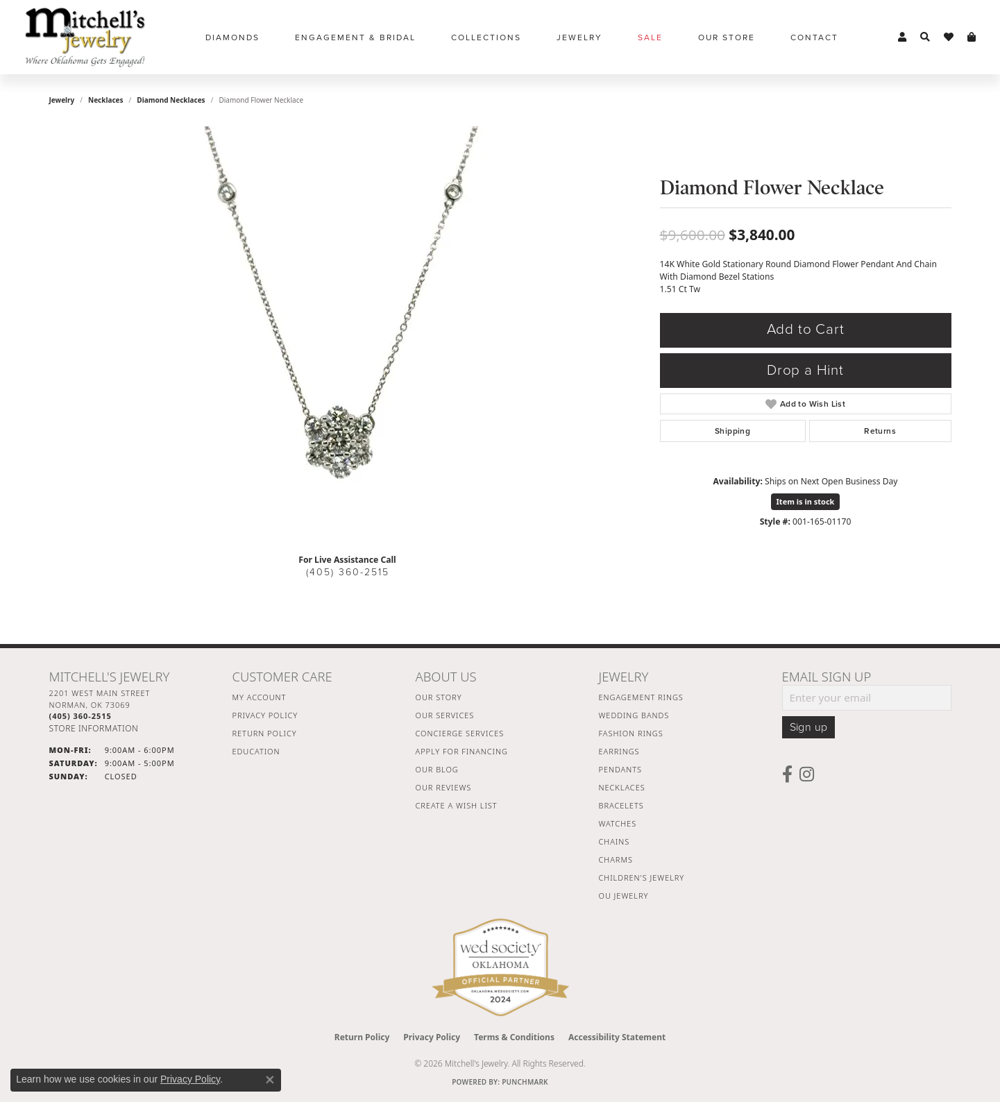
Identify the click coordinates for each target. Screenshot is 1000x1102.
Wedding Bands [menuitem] (634, 715)
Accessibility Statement (617, 1037)
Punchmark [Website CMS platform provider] (525, 1082)
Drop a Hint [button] (805, 370)
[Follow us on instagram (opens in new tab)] (806, 774)
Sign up (809, 727)
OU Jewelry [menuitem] (624, 895)
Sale (650, 37)
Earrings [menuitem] (619, 751)
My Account (259, 697)
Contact (814, 37)
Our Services (445, 715)
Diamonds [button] (232, 37)
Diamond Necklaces (171, 100)
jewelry (62, 100)
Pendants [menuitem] (620, 769)
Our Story (439, 697)
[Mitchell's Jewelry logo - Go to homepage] (85, 37)
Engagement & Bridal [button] (355, 37)
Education (256, 751)
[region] (347, 334)
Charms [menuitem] (616, 859)
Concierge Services (460, 733)
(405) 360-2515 (347, 572)
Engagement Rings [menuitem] (641, 697)
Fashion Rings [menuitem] (631, 733)
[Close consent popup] (270, 1080)
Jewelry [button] (579, 37)
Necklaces (106, 100)
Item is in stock (806, 501)
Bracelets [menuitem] (621, 805)
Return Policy (264, 733)
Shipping (732, 431)
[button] (902, 37)
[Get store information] (94, 728)
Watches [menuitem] (618, 823)
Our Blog (437, 769)
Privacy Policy (265, 715)
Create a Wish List (457, 805)
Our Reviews (444, 787)
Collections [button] (486, 37)
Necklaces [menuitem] (622, 787)
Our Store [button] (726, 37)
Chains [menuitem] (614, 841)
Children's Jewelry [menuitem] (642, 877)
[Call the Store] (80, 716)
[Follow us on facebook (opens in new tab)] (787, 774)
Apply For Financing (462, 751)
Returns (880, 431)
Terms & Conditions (514, 1037)
